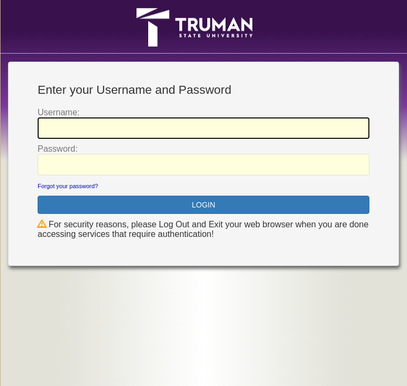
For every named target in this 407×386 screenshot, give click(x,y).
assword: (58, 148)
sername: (58, 112)
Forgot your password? (68, 186)
